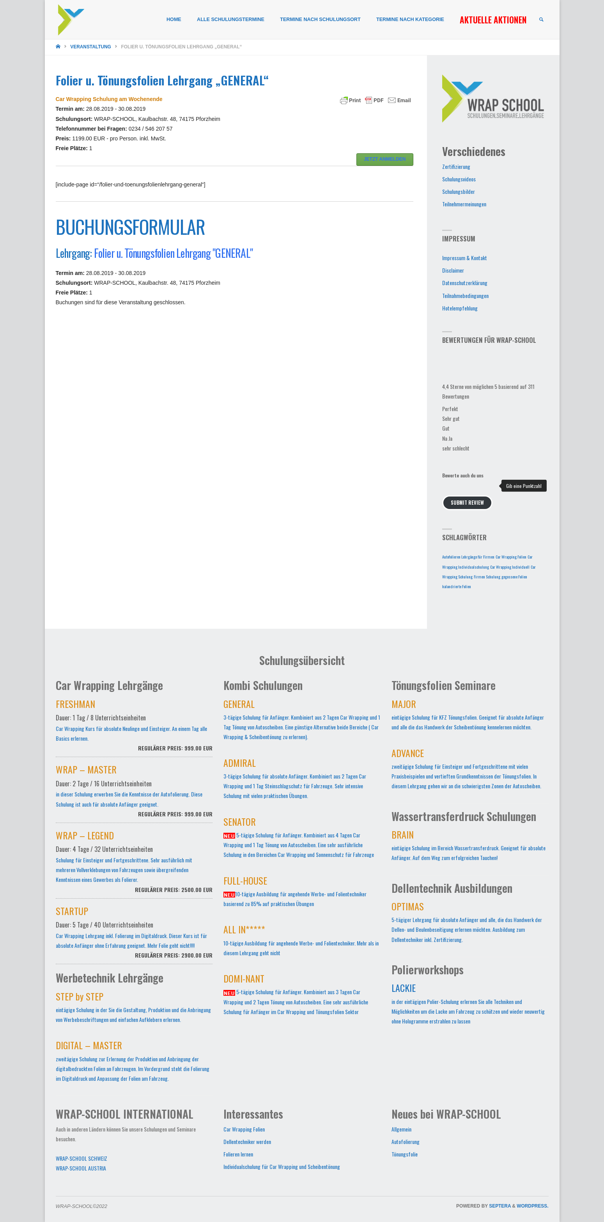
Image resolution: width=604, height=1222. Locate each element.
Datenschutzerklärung (464, 282)
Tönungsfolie (404, 1154)
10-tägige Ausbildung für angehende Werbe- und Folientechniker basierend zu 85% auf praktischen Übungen (295, 893)
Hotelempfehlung (460, 308)
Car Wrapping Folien (244, 1129)
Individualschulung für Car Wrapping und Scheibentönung (281, 1166)
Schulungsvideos (459, 179)
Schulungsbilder (458, 191)
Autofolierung (405, 1141)
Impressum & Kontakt (464, 258)
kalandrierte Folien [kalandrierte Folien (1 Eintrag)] (456, 586)
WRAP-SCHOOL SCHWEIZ (81, 1158)
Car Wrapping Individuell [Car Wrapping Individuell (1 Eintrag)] (510, 567)
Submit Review (467, 502)
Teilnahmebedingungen (465, 295)
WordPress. (532, 1206)
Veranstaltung (90, 47)
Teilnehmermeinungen (464, 204)
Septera (499, 1206)
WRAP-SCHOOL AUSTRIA (81, 1168)
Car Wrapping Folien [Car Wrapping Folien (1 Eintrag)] (511, 556)
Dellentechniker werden (247, 1141)
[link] (541, 19)
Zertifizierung (456, 166)
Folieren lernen (238, 1154)
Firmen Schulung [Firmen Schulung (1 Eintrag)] (487, 576)
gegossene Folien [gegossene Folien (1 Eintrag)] (514, 576)
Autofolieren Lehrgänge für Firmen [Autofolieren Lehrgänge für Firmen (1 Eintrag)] (468, 556)
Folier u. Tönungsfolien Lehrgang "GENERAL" (173, 253)
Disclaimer (453, 270)
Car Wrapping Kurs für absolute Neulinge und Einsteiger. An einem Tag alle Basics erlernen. (134, 729)
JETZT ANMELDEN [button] (385, 159)
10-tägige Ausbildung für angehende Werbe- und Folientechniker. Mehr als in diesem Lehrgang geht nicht (301, 941)
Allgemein (401, 1129)
